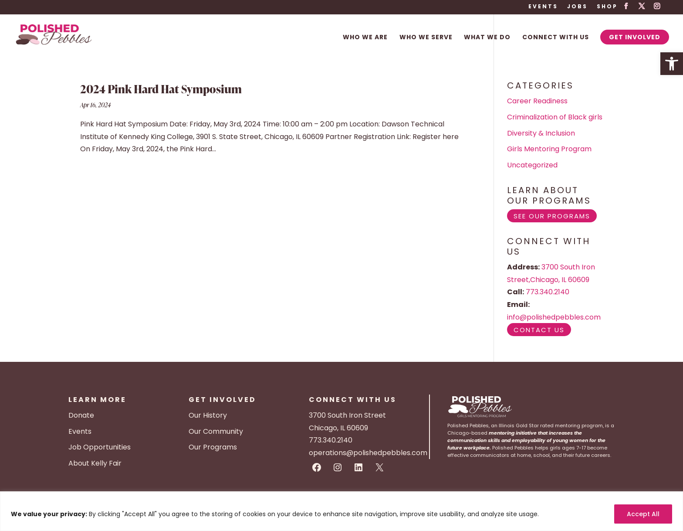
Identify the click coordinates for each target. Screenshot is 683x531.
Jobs (577, 7)
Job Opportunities (99, 447)
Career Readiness (537, 101)
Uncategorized (532, 165)
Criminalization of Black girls (554, 117)
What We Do (487, 37)
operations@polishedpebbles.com (368, 453)
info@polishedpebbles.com (554, 317)
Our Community (216, 431)
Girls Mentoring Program (549, 149)
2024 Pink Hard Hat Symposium (161, 89)
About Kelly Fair (95, 463)
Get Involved (634, 37)
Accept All (643, 514)
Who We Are (365, 37)
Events (543, 7)
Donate (81, 415)
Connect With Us (555, 37)
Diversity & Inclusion (541, 133)
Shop (607, 7)
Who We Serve (426, 37)
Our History (208, 415)
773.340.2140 (547, 292)
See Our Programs (552, 216)
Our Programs (213, 447)
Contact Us (539, 329)
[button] (671, 63)
